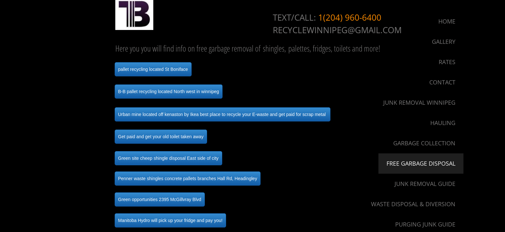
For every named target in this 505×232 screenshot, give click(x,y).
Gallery (443, 41)
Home (446, 21)
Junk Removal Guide (425, 184)
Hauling (442, 123)
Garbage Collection (424, 143)
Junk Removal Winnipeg (419, 102)
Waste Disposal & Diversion (413, 204)
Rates (447, 62)
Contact (442, 82)
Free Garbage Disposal (420, 163)
